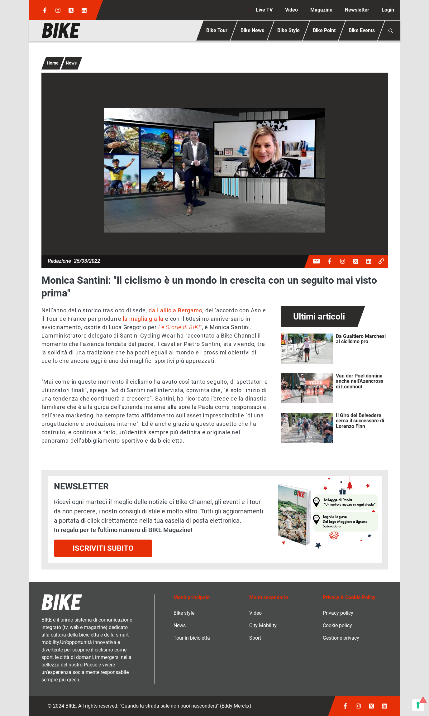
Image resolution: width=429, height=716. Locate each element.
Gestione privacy (341, 638)
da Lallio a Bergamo (175, 310)
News (71, 62)
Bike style (184, 613)
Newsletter (357, 10)
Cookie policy (337, 625)
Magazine (321, 10)
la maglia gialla (143, 318)
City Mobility (263, 625)
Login (388, 10)
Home (53, 62)
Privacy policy (338, 613)
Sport (255, 638)
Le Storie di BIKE (180, 327)
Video (291, 10)
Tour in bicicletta (192, 638)
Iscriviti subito (103, 548)
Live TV (264, 10)
